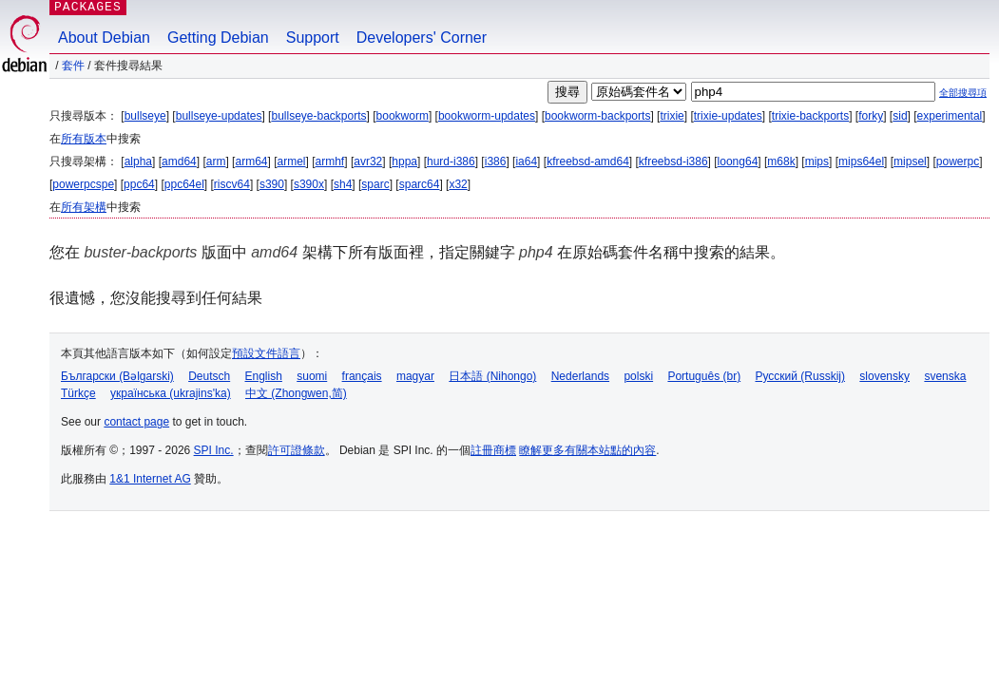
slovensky (884, 376)
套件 (73, 65)
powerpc (957, 161)
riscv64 (232, 184)
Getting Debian (218, 37)
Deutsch (209, 376)
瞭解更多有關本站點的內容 (587, 450)
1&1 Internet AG (149, 478)
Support (312, 37)
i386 (496, 161)
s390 (271, 184)
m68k (781, 161)
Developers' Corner (421, 37)
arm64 (251, 161)
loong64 (738, 161)
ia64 (526, 161)
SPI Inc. (214, 450)
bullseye (145, 116)
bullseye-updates (219, 116)
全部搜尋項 (963, 92)
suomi (312, 376)
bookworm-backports (597, 116)
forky (870, 116)
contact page (136, 421)
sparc (375, 184)
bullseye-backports (318, 116)
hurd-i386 (451, 161)
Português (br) (703, 376)
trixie (671, 116)
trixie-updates (728, 116)
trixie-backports (810, 116)
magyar (415, 376)
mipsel (910, 161)
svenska (945, 376)
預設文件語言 (266, 353)
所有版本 (83, 138)
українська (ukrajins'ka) (170, 393)
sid (900, 116)
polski (638, 376)
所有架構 (83, 207)
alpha (138, 161)
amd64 (179, 161)
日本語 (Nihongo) (492, 376)
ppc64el (184, 184)
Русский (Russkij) (800, 376)
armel (292, 161)
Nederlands (580, 376)
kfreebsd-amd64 (588, 161)
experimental (950, 116)
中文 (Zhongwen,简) (296, 393)
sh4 (343, 184)
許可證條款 (296, 450)
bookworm (402, 116)
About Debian (104, 37)
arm (216, 161)
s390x (309, 184)
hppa (404, 161)
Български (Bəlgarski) (117, 376)
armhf (330, 161)
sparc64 (419, 184)
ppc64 (139, 184)
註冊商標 (493, 450)
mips (817, 161)
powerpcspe (83, 184)
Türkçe (78, 393)
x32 (458, 184)
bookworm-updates (486, 116)
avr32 (368, 161)
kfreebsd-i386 (673, 161)
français (362, 376)
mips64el (861, 161)
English (263, 376)
